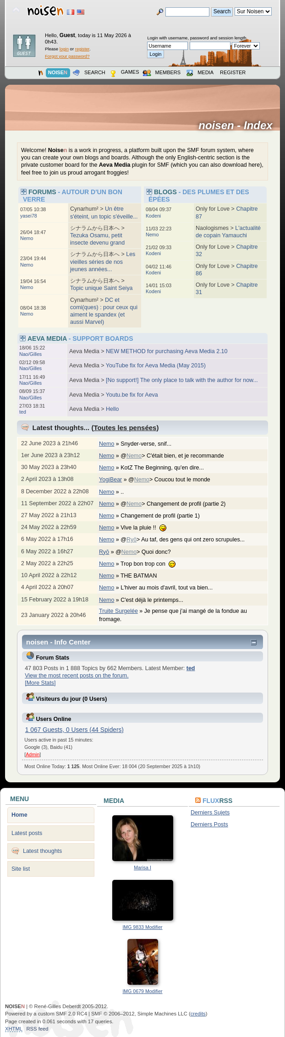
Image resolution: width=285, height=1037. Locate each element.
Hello (112, 409)
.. (127, 492)
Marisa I (142, 867)
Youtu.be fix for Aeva (132, 395)
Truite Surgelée (118, 611)
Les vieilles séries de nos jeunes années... (102, 261)
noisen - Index (238, 125)
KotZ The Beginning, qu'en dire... (167, 467)
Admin (32, 754)
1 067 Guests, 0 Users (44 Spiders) (74, 729)
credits (198, 1013)
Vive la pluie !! (148, 527)
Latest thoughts (42, 851)
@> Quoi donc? (147, 552)
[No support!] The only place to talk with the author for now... (182, 380)
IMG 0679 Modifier (142, 991)
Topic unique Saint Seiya (101, 288)
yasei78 (28, 215)
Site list (20, 869)
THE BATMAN (143, 576)
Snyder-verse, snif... (151, 444)
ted (22, 412)
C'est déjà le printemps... (156, 600)
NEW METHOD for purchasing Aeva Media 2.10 (166, 351)
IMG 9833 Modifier (142, 927)
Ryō (131, 539)
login (64, 48)
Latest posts (26, 833)
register (82, 48)
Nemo (26, 238)
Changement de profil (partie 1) (165, 516)
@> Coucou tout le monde (173, 479)
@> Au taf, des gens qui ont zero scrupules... (187, 539)
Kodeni (153, 215)
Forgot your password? (67, 56)
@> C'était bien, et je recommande (177, 456)
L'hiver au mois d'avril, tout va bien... (171, 587)
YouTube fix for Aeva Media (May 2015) (156, 365)
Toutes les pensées (124, 427)
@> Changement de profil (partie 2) (178, 504)
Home (19, 815)
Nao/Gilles (30, 354)
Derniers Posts (209, 824)
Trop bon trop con (153, 564)
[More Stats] (40, 683)
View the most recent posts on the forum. (76, 675)
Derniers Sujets (210, 812)
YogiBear (110, 479)
